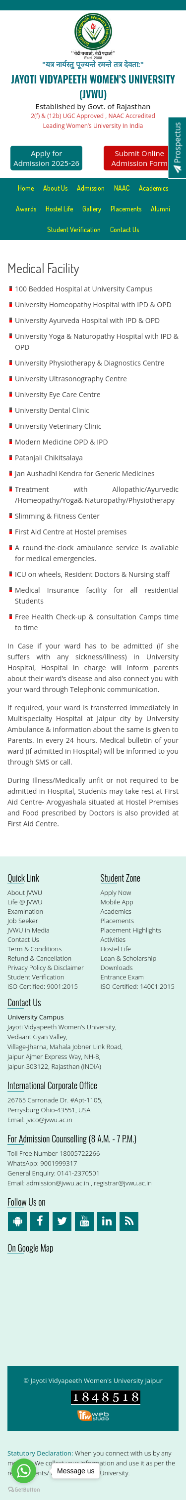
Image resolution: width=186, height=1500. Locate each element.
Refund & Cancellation (39, 958)
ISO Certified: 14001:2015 (138, 986)
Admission (91, 188)
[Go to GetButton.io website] (24, 1490)
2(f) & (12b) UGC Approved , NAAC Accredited (93, 116)
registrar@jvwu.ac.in (123, 1182)
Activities (113, 939)
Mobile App (117, 901)
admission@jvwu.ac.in (57, 1182)
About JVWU (24, 892)
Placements (126, 208)
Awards (26, 208)
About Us (55, 188)
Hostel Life (59, 208)
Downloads (117, 967)
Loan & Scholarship (129, 958)
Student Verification (74, 229)
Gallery (91, 208)
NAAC (121, 188)
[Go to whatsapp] (23, 1471)
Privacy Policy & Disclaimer (45, 967)
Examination (25, 911)
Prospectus (177, 147)
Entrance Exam (122, 977)
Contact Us (124, 229)
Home (26, 188)
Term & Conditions (34, 948)
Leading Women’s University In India (93, 126)
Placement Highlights (131, 930)
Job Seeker (22, 920)
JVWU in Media (28, 930)
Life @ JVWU (25, 901)
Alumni (160, 208)
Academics (153, 188)
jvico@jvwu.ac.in (49, 1119)
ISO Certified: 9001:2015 (42, 986)
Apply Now (116, 892)
